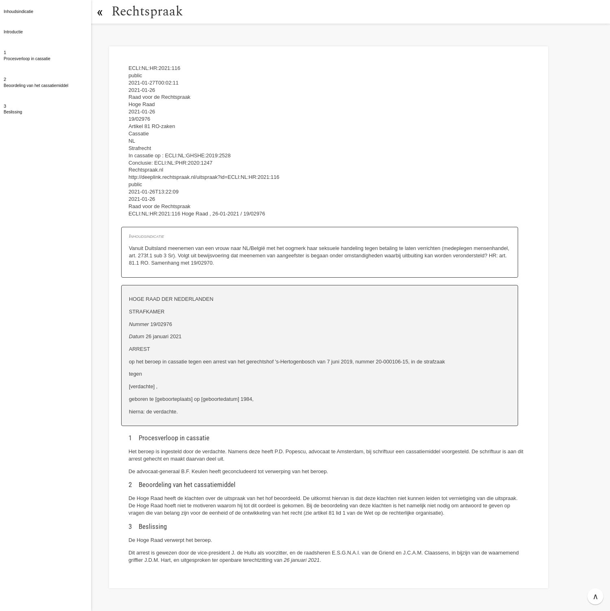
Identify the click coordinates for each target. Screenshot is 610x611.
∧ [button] (596, 596)
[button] (99, 12)
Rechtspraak (147, 12)
